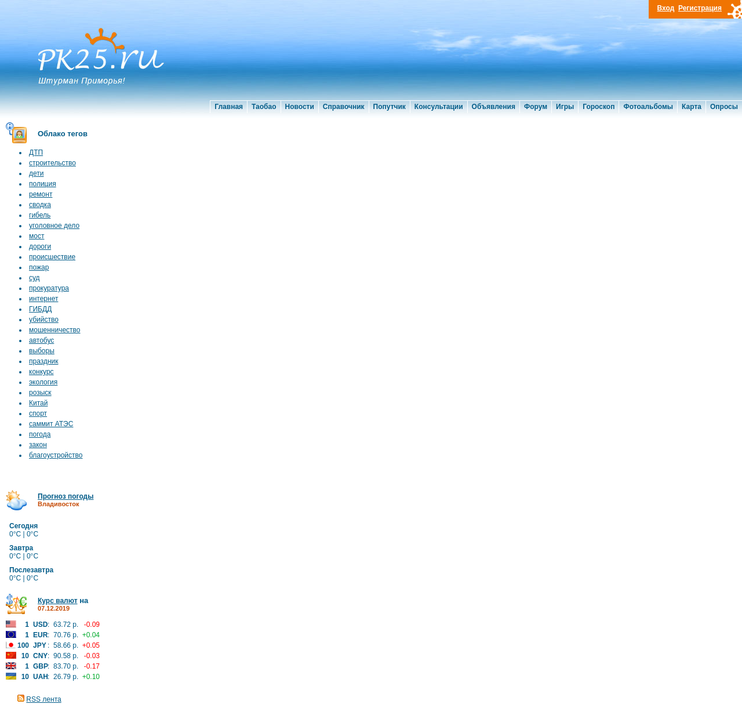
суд (34, 278)
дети (36, 173)
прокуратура (49, 288)
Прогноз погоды (65, 496)
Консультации (438, 107)
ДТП (36, 152)
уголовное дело (54, 226)
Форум (535, 107)
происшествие (52, 257)
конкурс (41, 372)
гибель (39, 215)
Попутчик (389, 107)
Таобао (264, 107)
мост (36, 236)
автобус (41, 340)
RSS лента (43, 699)
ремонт (40, 194)
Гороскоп (598, 107)
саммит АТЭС (51, 424)
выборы (41, 351)
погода (39, 434)
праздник (44, 361)
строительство (52, 163)
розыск (40, 393)
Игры (565, 107)
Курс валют (58, 601)
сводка (40, 205)
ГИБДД (40, 309)
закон (38, 445)
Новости (299, 107)
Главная (228, 107)
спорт (38, 413)
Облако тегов (63, 133)
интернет (43, 299)
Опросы (724, 107)
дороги (40, 246)
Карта (691, 107)
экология (43, 382)
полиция (42, 184)
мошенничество (55, 330)
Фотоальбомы (648, 107)
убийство (44, 319)
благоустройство (55, 455)
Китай (38, 403)
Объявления (493, 107)
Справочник (344, 107)
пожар (39, 267)
